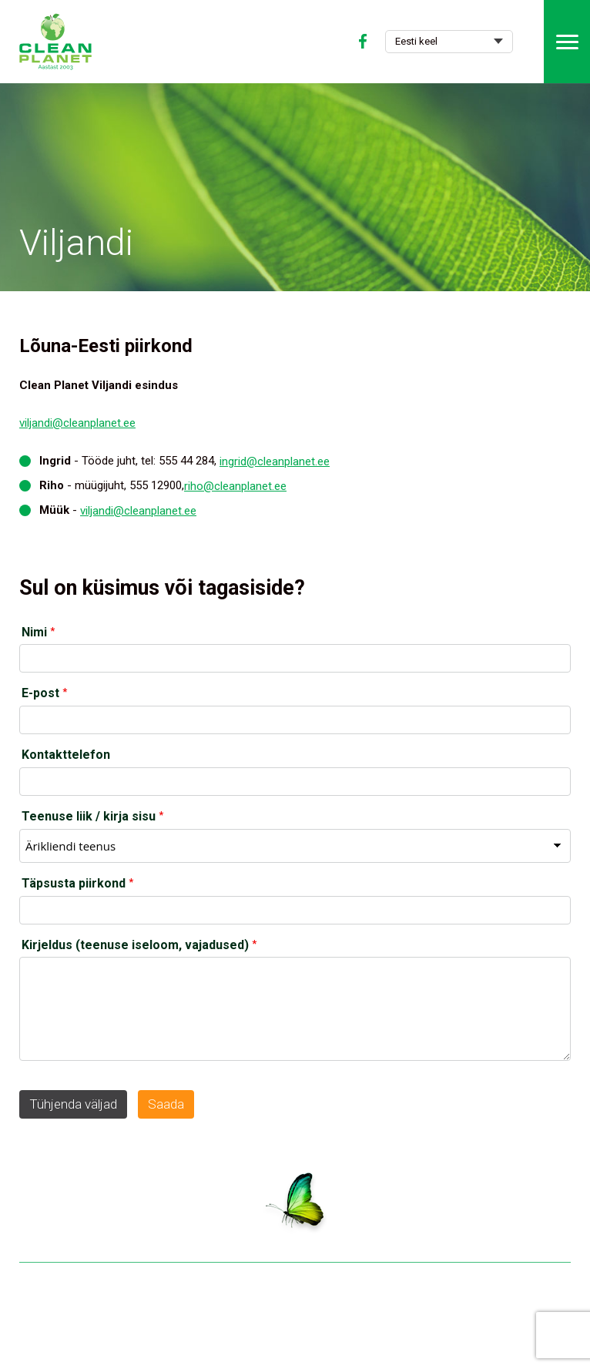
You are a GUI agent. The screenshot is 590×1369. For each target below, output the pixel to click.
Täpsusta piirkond (74, 883)
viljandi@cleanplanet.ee (77, 423)
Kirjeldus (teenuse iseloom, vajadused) (135, 945)
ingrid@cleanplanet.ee (275, 461)
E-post (40, 693)
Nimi (34, 632)
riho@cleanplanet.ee (235, 486)
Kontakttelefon (66, 754)
